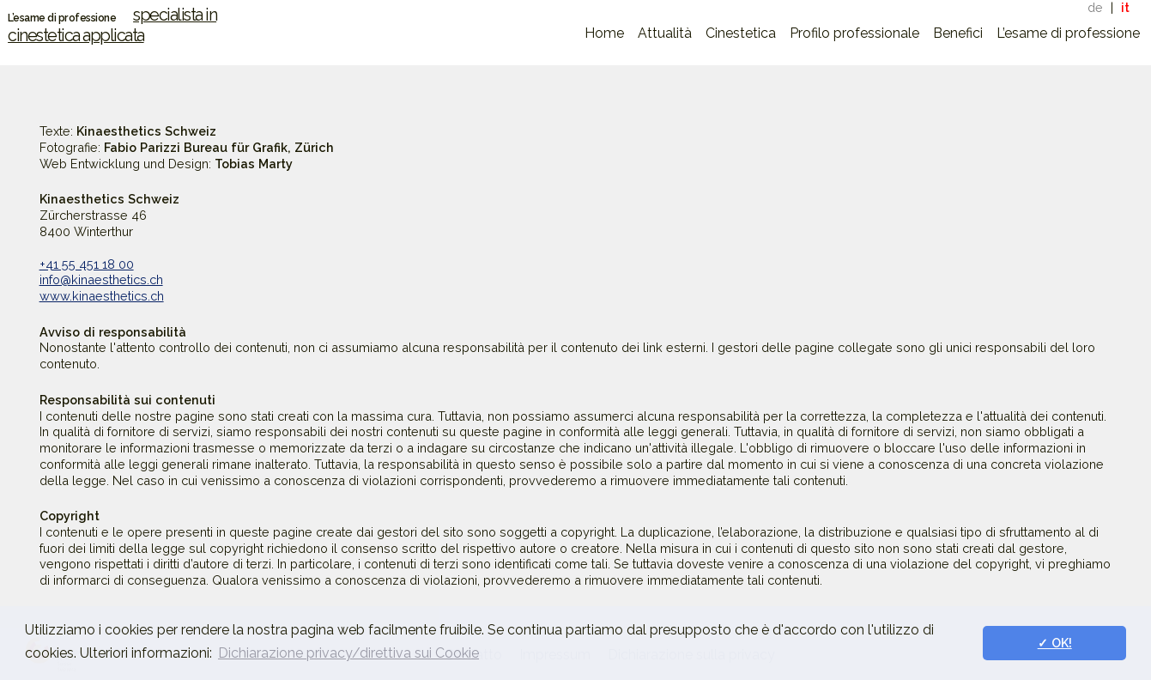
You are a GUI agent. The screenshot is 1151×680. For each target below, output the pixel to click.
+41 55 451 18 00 (86, 264)
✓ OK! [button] (1055, 642)
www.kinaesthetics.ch (101, 295)
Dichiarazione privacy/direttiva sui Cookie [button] (348, 653)
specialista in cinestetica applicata (112, 25)
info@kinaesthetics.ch (101, 279)
